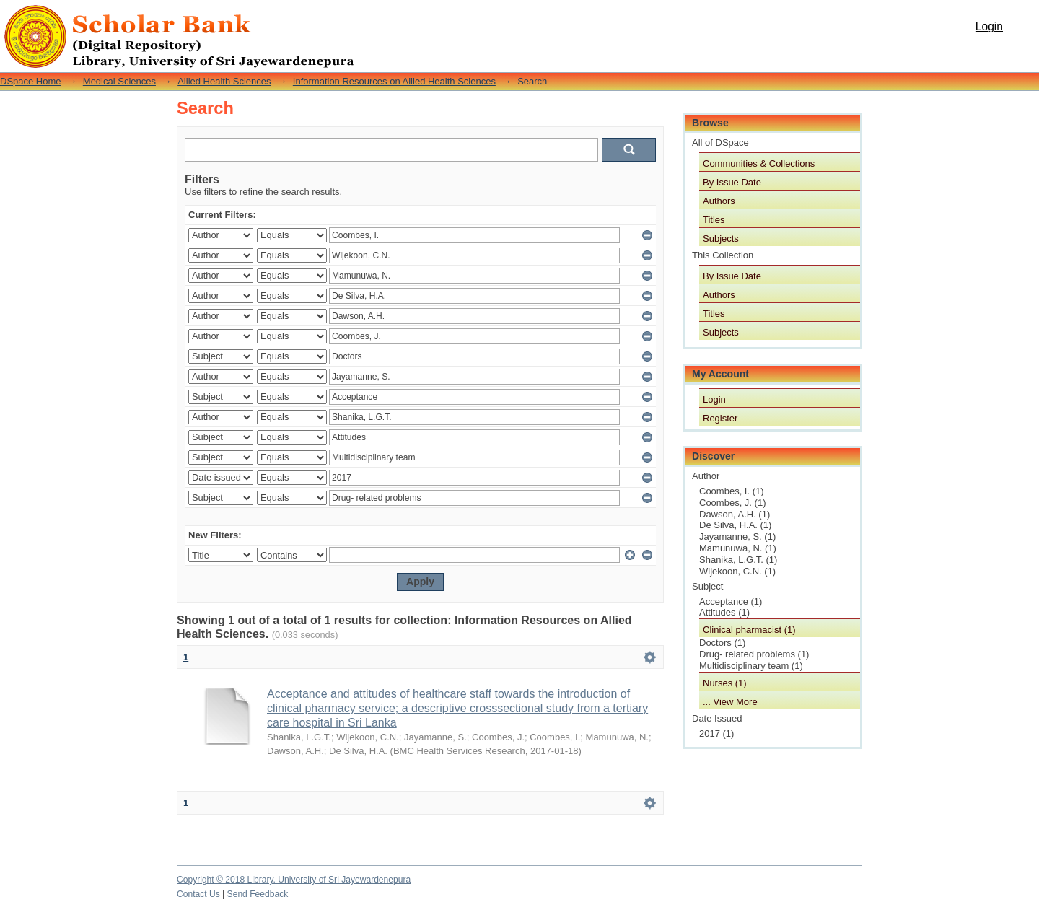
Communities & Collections (759, 163)
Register (720, 418)
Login (989, 26)
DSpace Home (30, 81)
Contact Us (198, 894)
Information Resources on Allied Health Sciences (394, 81)
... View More (730, 701)
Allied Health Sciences (224, 81)
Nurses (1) (725, 683)
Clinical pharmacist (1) (749, 629)
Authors (719, 201)
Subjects (721, 238)
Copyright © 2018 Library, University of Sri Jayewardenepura (294, 880)
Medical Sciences (119, 81)
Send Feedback (258, 894)
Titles (714, 219)
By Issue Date (732, 182)
